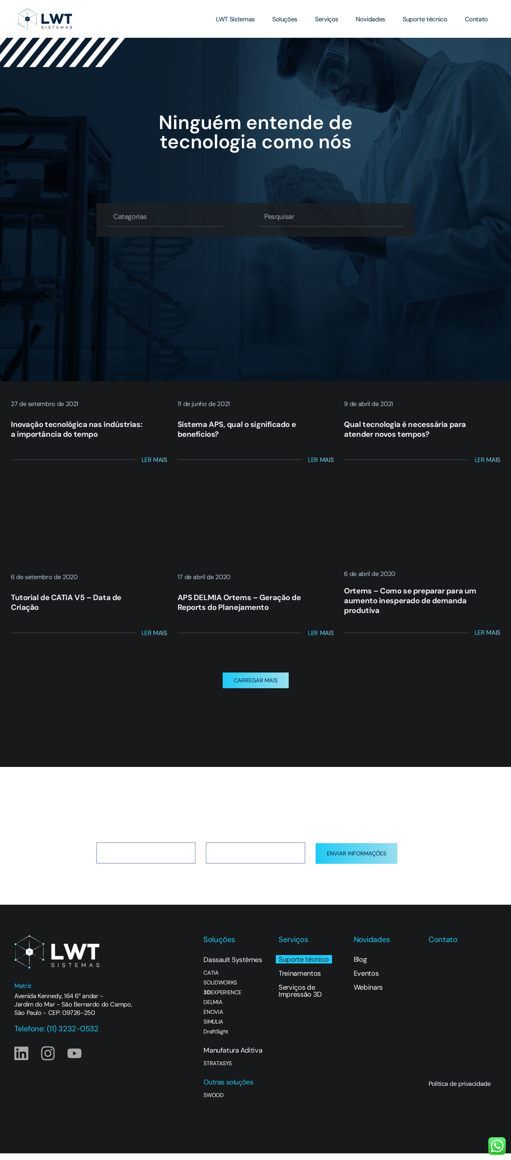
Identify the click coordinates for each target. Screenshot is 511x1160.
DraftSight (215, 1038)
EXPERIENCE (222, 999)
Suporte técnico (425, 19)
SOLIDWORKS (220, 989)
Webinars (368, 994)
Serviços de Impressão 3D (300, 997)
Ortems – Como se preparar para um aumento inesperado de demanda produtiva (410, 600)
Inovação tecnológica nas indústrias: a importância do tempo (76, 429)
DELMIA (212, 1008)
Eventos (366, 980)
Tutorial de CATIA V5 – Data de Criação (66, 602)
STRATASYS (217, 1070)
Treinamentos (300, 980)
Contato (476, 19)
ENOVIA (213, 1018)
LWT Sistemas (235, 19)
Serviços (326, 19)
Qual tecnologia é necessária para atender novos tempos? (405, 429)
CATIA (210, 979)
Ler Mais (154, 460)
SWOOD (213, 1101)
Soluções (284, 19)
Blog (360, 966)
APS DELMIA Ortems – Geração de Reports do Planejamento (239, 602)
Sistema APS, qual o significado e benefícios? (237, 429)
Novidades (370, 19)
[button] (256, 687)
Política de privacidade (459, 1090)
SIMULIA (213, 1028)
